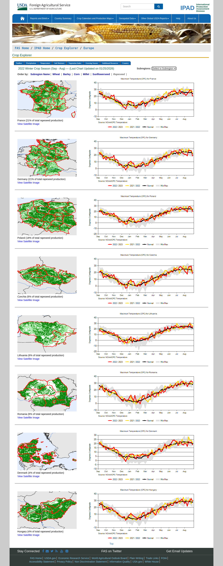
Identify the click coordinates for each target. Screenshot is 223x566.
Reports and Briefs (39, 18)
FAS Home (22, 48)
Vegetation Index (75, 63)
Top (112, 543)
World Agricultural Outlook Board (109, 558)
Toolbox (19, 63)
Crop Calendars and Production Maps (95, 18)
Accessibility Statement (41, 561)
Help (178, 18)
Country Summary (63, 18)
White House (152, 561)
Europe (88, 48)
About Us (191, 18)
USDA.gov (50, 558)
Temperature (45, 63)
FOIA (164, 558)
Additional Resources (110, 63)
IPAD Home (42, 48)
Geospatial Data (127, 18)
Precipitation (31, 63)
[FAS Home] (35, 5)
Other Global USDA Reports (155, 18)
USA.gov (137, 561)
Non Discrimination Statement (91, 561)
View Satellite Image (28, 124)
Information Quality (119, 561)
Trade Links (152, 558)
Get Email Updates (179, 551)
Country (125, 63)
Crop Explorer (66, 48)
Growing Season (92, 63)
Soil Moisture (59, 63)
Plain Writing (136, 558)
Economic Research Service (73, 558)
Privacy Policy (64, 561)
